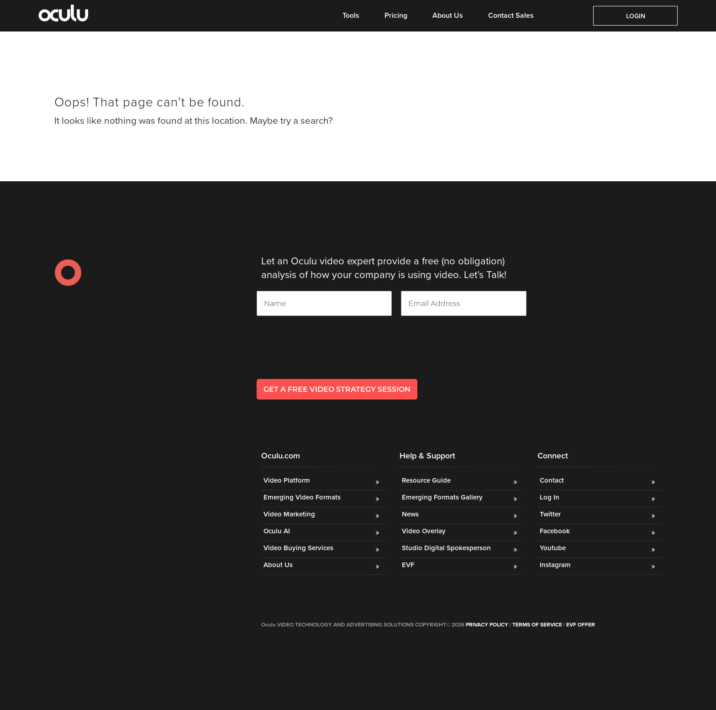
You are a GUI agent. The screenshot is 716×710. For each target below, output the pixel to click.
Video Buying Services (298, 548)
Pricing (395, 15)
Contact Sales (511, 15)
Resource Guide (426, 480)
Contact (552, 480)
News (410, 514)
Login (635, 16)
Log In (549, 497)
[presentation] (326, 359)
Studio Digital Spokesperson (446, 548)
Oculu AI (276, 531)
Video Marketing (289, 514)
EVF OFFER (580, 624)
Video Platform (286, 480)
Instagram (555, 565)
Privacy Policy (487, 624)
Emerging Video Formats (302, 497)
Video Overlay (425, 531)
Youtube (553, 548)
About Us (447, 15)
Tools (350, 15)
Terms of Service (537, 624)
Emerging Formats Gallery (442, 497)
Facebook (555, 531)
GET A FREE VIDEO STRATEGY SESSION (337, 389)
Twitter (550, 514)
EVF (408, 565)
